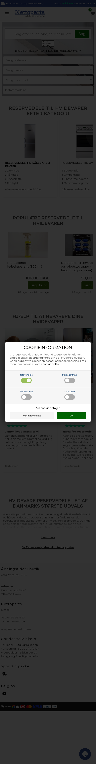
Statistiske (69, 395)
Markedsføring (69, 378)
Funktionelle (26, 395)
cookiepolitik (51, 364)
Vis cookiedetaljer (48, 408)
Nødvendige (26, 378)
